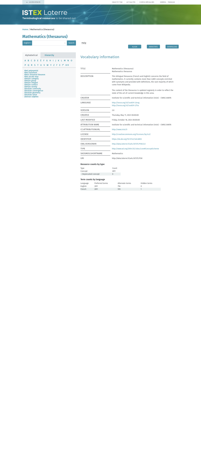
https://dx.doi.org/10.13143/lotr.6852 (127, 139)
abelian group (30, 81)
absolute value (30, 95)
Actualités (131, 2)
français (171, 2)
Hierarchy (49, 55)
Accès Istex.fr (33, 2)
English (27, 43)
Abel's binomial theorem (34, 75)
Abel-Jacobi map (31, 77)
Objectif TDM (117, 2)
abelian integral (31, 83)
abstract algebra (31, 97)
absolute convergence (33, 91)
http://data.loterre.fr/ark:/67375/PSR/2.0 (129, 144)
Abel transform (30, 73)
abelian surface (31, 85)
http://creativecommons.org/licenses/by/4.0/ (131, 134)
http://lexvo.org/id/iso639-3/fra (125, 105)
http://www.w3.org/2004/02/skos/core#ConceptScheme (135, 149)
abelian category (31, 79)
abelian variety (30, 87)
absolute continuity (32, 89)
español (163, 2)
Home (25, 29)
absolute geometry (32, 93)
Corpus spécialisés (146, 2)
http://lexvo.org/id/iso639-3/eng (125, 103)
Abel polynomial (31, 71)
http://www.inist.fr (119, 129)
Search (71, 43)
